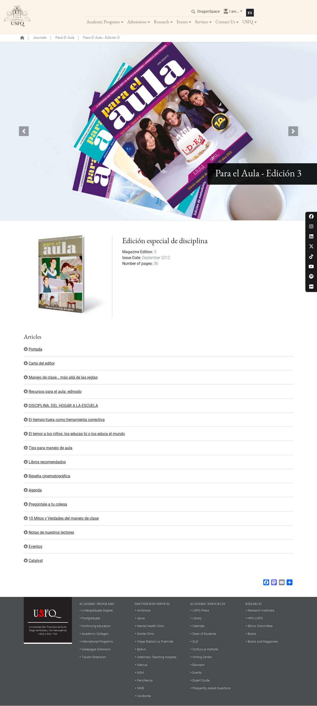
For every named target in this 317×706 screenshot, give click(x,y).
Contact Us (225, 22)
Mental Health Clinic (150, 626)
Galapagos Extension (96, 649)
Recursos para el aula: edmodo (55, 391)
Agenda (35, 490)
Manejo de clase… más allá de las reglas (63, 377)
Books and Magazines (263, 642)
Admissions (137, 22)
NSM (140, 673)
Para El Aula (64, 38)
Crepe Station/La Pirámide (155, 642)
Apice (141, 618)
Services (201, 22)
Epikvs (141, 649)
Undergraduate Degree (97, 610)
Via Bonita (144, 696)
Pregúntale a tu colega (48, 504)
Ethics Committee (260, 626)
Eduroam (198, 665)
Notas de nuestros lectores (51, 532)
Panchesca (145, 680)
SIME (140, 688)
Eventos (35, 546)
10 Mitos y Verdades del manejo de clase (64, 518)
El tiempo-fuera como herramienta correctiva (67, 420)
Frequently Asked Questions (211, 688)
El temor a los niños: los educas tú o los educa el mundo (77, 434)
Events (182, 22)
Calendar (198, 626)
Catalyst (36, 561)
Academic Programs (103, 22)
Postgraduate (91, 618)
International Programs (97, 642)
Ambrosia (143, 610)
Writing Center (202, 657)
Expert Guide (201, 680)
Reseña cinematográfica (49, 476)
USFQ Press (200, 610)
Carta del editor (42, 363)
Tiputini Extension (94, 657)
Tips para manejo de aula (50, 448)
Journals (40, 38)
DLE (195, 642)
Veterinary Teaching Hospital (156, 657)
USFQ (247, 22)
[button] (24, 131)
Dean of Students (204, 634)
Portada (35, 349)
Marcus (142, 665)
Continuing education (96, 626)
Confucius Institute (205, 649)
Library (197, 618)
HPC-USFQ (255, 618)
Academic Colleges (95, 634)
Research (161, 22)
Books (252, 634)
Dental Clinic (145, 634)
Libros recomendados (47, 462)
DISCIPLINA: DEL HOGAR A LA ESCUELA (63, 406)
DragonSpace (208, 11)
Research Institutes (261, 610)
